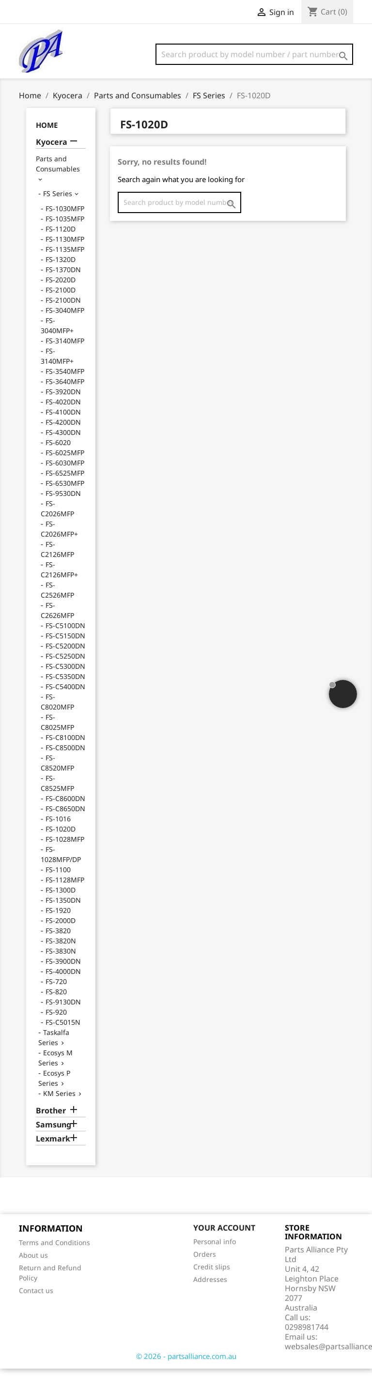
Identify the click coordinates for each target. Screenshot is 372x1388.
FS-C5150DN (65, 655)
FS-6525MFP (65, 492)
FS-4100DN (63, 431)
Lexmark (53, 1158)
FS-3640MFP (65, 400)
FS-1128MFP (65, 899)
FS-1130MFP (65, 258)
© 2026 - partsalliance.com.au (186, 1375)
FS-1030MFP (65, 227)
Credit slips (211, 1286)
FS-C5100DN (65, 644)
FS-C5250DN (65, 675)
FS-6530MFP (65, 502)
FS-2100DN (63, 319)
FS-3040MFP (65, 329)
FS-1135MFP (65, 268)
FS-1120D (61, 248)
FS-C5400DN (65, 705)
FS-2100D (61, 309)
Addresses (210, 1298)
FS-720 (56, 1000)
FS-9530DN (63, 512)
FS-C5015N (63, 1041)
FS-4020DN (63, 421)
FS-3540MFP (65, 390)
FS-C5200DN (65, 665)
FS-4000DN (63, 990)
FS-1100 (58, 889)
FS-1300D (61, 909)
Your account (224, 1247)
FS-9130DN (63, 1021)
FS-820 (56, 1011)
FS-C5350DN (65, 695)
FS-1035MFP (65, 238)
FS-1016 (58, 838)
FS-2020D (61, 299)
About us (33, 1274)
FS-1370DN (63, 288)
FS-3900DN (63, 980)
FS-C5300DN (65, 685)
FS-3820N (61, 960)
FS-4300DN (63, 451)
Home (47, 144)
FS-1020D (61, 848)
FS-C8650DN (65, 828)
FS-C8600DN (65, 817)
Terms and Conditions (54, 1261)
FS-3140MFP (65, 360)
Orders (204, 1273)
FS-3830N (61, 970)
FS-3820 (58, 950)
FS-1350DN (63, 919)
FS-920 (56, 1031)
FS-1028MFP (65, 858)
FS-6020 (58, 461)
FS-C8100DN (65, 756)
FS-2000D (61, 939)
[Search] (254, 54)
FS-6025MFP (65, 472)
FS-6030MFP (65, 482)
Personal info (214, 1260)
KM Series (59, 1112)
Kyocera (51, 161)
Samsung (53, 1144)
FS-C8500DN (65, 766)
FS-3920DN (63, 411)
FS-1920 (58, 929)
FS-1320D (61, 278)
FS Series (57, 212)
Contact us (36, 1309)
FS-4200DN (63, 441)
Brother (51, 1130)
